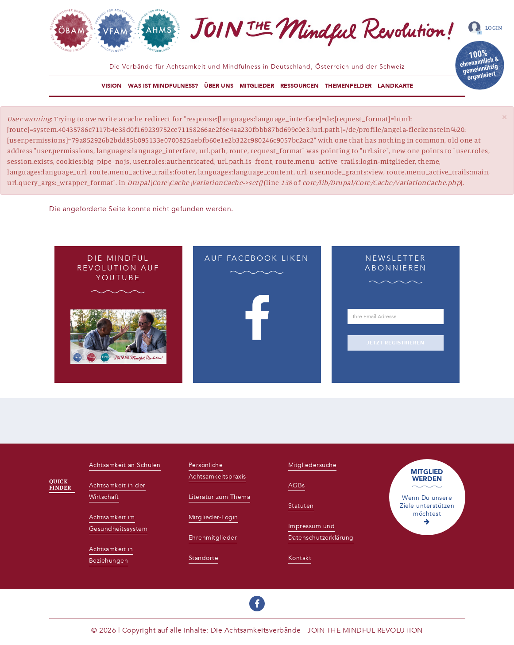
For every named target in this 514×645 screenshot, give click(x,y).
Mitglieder (257, 86)
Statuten (301, 506)
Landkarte (395, 86)
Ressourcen (299, 86)
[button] (504, 117)
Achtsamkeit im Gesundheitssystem (118, 523)
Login (493, 27)
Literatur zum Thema (220, 497)
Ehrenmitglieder (213, 537)
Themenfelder (348, 86)
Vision (111, 86)
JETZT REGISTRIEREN (396, 343)
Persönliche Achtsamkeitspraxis (217, 471)
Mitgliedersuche (312, 465)
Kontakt (300, 558)
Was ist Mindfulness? (163, 86)
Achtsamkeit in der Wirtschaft (117, 491)
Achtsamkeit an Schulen (125, 465)
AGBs (296, 485)
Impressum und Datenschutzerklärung (321, 532)
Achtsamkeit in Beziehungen (111, 555)
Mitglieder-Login (213, 517)
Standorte (204, 558)
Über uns (218, 86)
